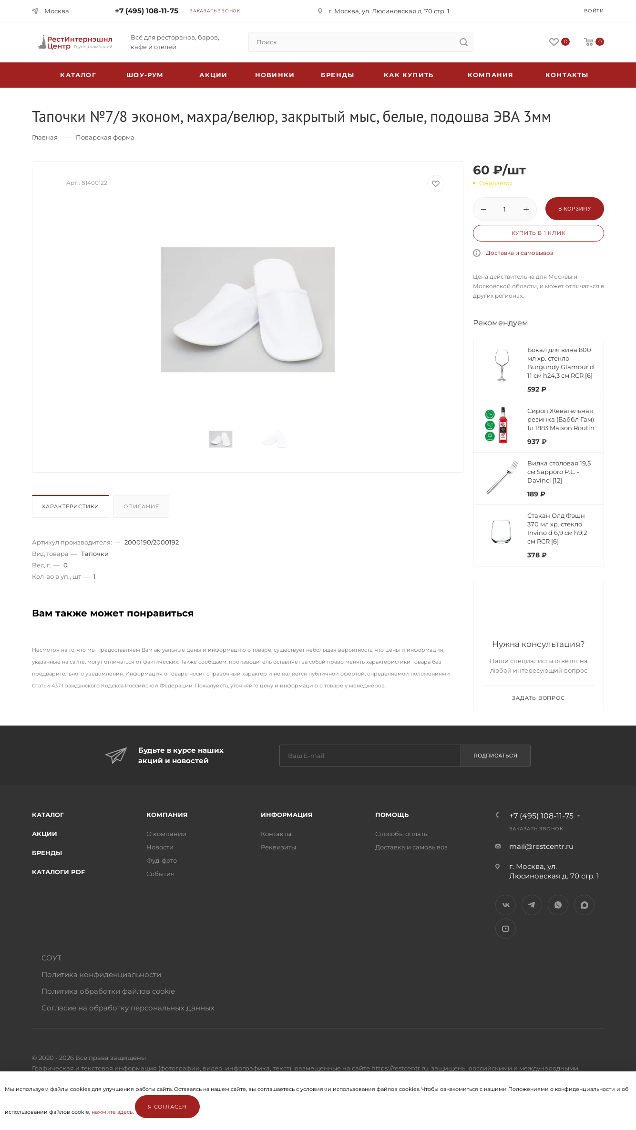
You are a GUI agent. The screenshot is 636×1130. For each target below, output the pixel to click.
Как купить (408, 75)
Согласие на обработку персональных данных (128, 1007)
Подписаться (495, 755)
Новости (160, 847)
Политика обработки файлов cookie (108, 991)
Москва (56, 11)
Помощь (392, 814)
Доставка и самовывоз (519, 252)
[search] (463, 42)
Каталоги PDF (58, 872)
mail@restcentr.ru (541, 846)
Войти (594, 11)
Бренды (337, 75)
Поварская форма (105, 137)
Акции (44, 833)
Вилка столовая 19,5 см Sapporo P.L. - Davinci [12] (559, 471)
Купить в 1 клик (539, 233)
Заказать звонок (215, 10)
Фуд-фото (161, 860)
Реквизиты (278, 847)
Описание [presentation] (141, 506)
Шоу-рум (145, 75)
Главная (45, 137)
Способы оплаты (402, 833)
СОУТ (51, 957)
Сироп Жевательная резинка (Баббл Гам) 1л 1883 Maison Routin (561, 419)
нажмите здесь (112, 1112)
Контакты (567, 75)
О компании (166, 833)
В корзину (574, 209)
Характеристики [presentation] (70, 506)
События (160, 874)
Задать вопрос (538, 698)
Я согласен (167, 1106)
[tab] (72, 509)
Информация (287, 814)
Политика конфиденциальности (101, 974)
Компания (491, 75)
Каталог (48, 814)
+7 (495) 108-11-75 (146, 10)
